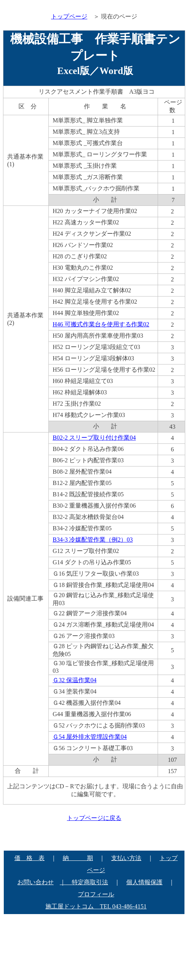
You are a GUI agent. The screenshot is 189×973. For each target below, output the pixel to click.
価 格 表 (29, 858)
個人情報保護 (144, 882)
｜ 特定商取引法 (84, 882)
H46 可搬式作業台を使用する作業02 (101, 324)
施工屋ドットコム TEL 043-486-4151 (95, 906)
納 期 (78, 858)
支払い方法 (126, 858)
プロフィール (96, 894)
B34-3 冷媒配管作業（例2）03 (93, 539)
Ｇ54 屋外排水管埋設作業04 (90, 737)
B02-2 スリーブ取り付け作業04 (94, 437)
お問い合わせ (35, 882)
